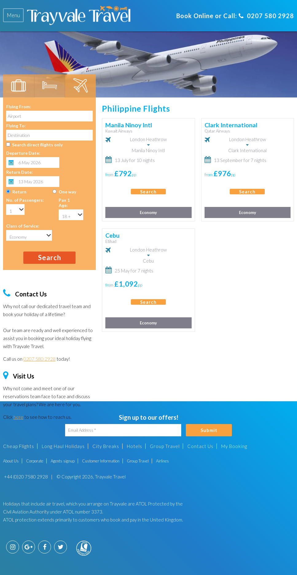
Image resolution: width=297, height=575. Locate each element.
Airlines (162, 460)
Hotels (134, 446)
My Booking (234, 446)
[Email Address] (123, 430)
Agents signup (63, 460)
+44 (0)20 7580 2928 (25, 476)
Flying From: (18, 106)
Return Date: (19, 172)
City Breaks (105, 446)
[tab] (13, 15)
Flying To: (16, 125)
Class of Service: (22, 225)
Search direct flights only (37, 144)
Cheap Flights (18, 446)
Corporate (34, 460)
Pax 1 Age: (64, 202)
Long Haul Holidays (63, 446)
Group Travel (165, 446)
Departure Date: (23, 153)
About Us (11, 460)
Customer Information (100, 460)
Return (19, 191)
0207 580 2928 (266, 15)
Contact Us (200, 446)
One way (67, 191)
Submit (209, 430)
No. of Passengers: (25, 200)
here (18, 417)
